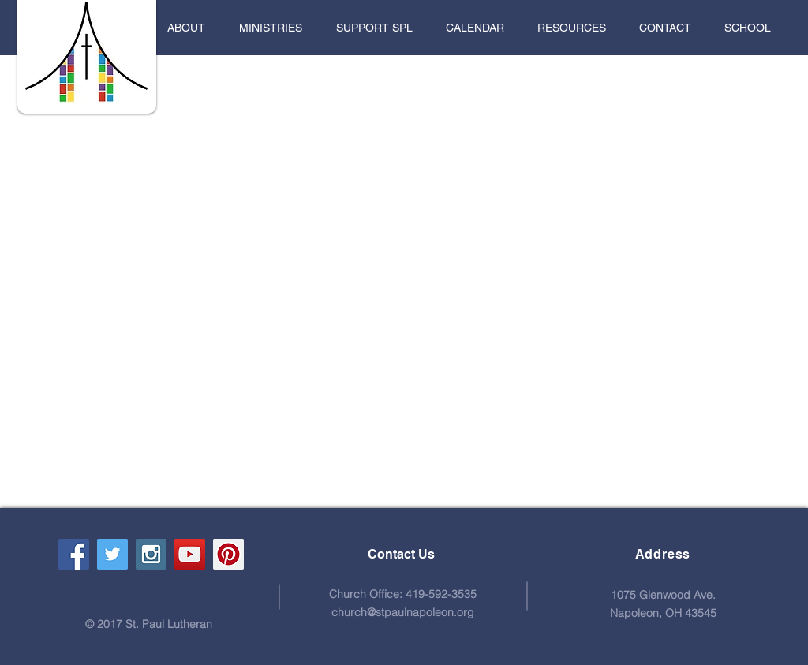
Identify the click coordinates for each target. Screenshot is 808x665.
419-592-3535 (441, 594)
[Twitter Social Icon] (112, 554)
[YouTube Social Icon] (189, 554)
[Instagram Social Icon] (151, 554)
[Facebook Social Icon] (73, 554)
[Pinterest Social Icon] (228, 554)
